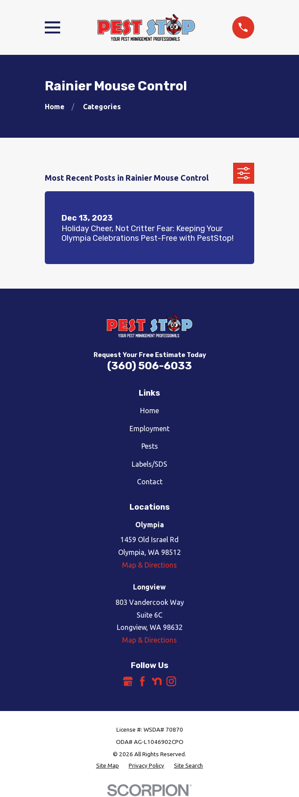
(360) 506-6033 (149, 366)
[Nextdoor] (157, 681)
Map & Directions (149, 565)
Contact (149, 482)
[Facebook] (142, 681)
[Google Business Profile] (128, 681)
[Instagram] (171, 681)
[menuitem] (107, 766)
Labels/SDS (149, 464)
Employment (149, 428)
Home (149, 411)
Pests (149, 446)
